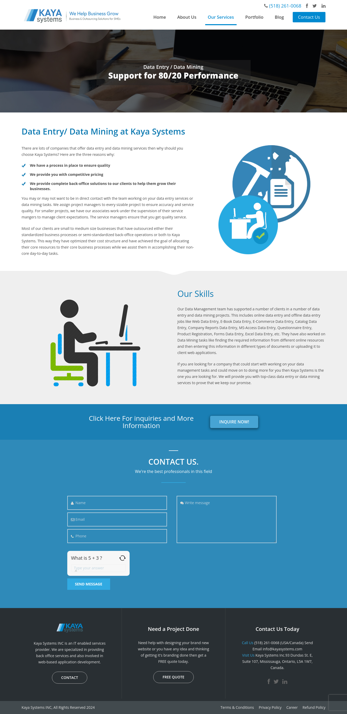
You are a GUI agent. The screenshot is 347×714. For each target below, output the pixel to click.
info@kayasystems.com (282, 648)
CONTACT (69, 677)
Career (292, 707)
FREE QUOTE (173, 677)
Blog (279, 17)
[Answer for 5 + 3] (98, 568)
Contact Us (309, 17)
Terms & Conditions (237, 707)
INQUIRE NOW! (234, 422)
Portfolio (254, 17)
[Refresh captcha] (122, 558)
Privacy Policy (270, 707)
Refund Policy (314, 707)
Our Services (221, 17)
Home (160, 17)
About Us (186, 17)
